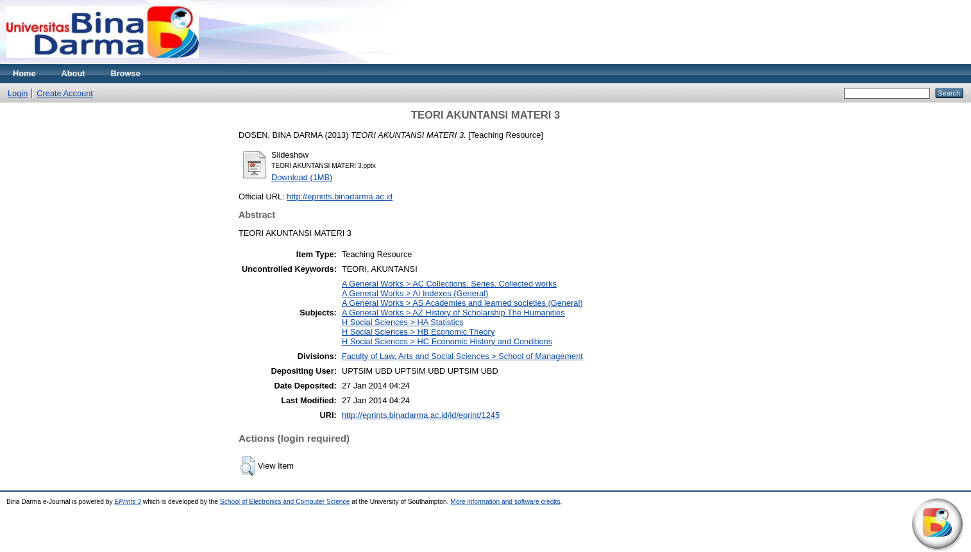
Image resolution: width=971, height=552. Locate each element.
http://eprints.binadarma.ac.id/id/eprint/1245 (421, 415)
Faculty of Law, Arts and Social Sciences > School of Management (462, 356)
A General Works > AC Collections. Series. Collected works (449, 284)
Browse (125, 73)
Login (18, 93)
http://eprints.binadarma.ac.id (340, 196)
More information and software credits (505, 501)
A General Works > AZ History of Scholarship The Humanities (453, 312)
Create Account (65, 93)
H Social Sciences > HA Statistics (403, 322)
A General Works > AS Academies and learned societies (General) (462, 303)
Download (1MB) (301, 177)
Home (24, 73)
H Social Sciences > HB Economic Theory (418, 332)
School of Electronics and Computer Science (285, 501)
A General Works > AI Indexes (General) (415, 293)
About (73, 73)
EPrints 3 (127, 501)
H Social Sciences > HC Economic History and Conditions (447, 341)
